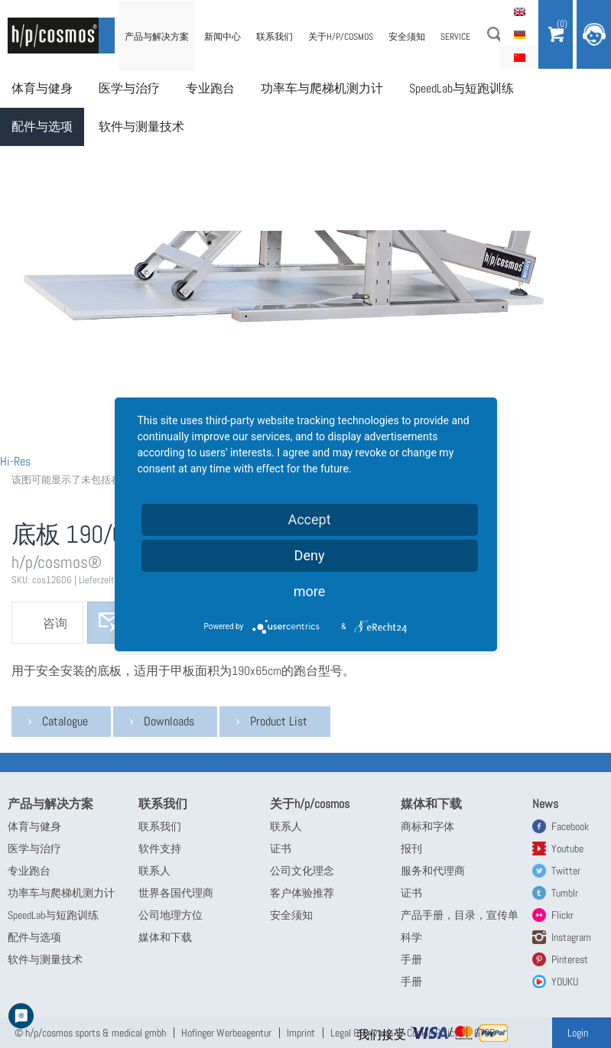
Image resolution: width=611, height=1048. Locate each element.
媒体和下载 (165, 937)
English (519, 11)
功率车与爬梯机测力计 (322, 88)
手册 (411, 959)
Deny (309, 555)
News (545, 804)
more (310, 591)
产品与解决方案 (157, 37)
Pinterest (569, 959)
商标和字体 (427, 826)
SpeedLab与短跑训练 (461, 88)
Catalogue (65, 721)
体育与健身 (42, 88)
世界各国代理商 (175, 893)
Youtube (567, 848)
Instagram (571, 937)
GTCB (484, 1033)
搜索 (494, 34)
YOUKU (564, 981)
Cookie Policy (433, 1033)
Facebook (570, 826)
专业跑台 (210, 88)
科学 (411, 937)
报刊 (411, 848)
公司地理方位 (170, 915)
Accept (309, 519)
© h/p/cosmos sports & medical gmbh (90, 1033)
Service (455, 37)
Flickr (562, 915)
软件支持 (159, 848)
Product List (278, 721)
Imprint (301, 1033)
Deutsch (519, 34)
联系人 (154, 871)
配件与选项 (42, 126)
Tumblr (564, 893)
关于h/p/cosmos (340, 37)
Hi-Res (15, 461)
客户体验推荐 (302, 893)
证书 (280, 848)
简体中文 (519, 57)
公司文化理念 (302, 871)
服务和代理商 (433, 871)
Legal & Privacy (361, 1033)
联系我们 (274, 37)
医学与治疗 (129, 88)
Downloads (169, 721)
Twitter (565, 871)
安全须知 (406, 37)
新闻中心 (222, 37)
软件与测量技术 (141, 126)
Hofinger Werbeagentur (226, 1033)
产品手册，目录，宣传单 (459, 915)
